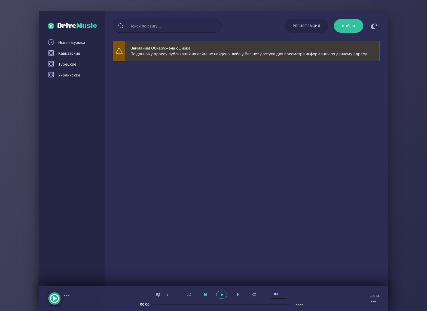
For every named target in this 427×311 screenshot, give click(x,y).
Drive (77, 26)
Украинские (69, 75)
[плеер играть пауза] (221, 295)
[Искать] (121, 26)
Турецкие (67, 64)
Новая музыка (71, 42)
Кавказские (69, 53)
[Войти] (348, 26)
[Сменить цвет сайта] (374, 25)
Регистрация (306, 26)
